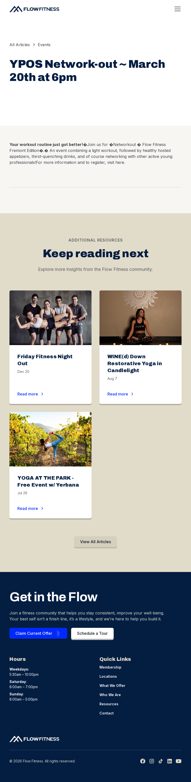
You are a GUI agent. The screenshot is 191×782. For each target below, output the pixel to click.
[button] (177, 9)
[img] (161, 761)
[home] (34, 9)
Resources (108, 704)
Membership (110, 667)
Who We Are (110, 695)
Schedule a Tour (92, 633)
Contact (106, 713)
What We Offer (112, 685)
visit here (115, 162)
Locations (108, 676)
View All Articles (95, 541)
